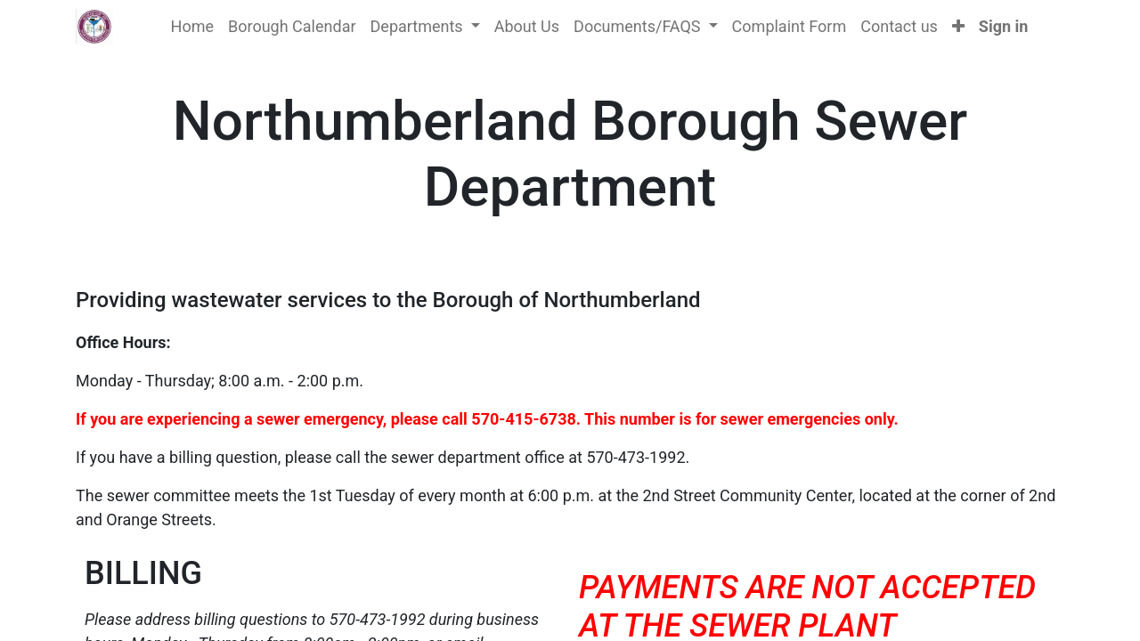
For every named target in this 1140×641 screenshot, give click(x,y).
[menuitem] (192, 26)
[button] (958, 26)
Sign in (1004, 26)
